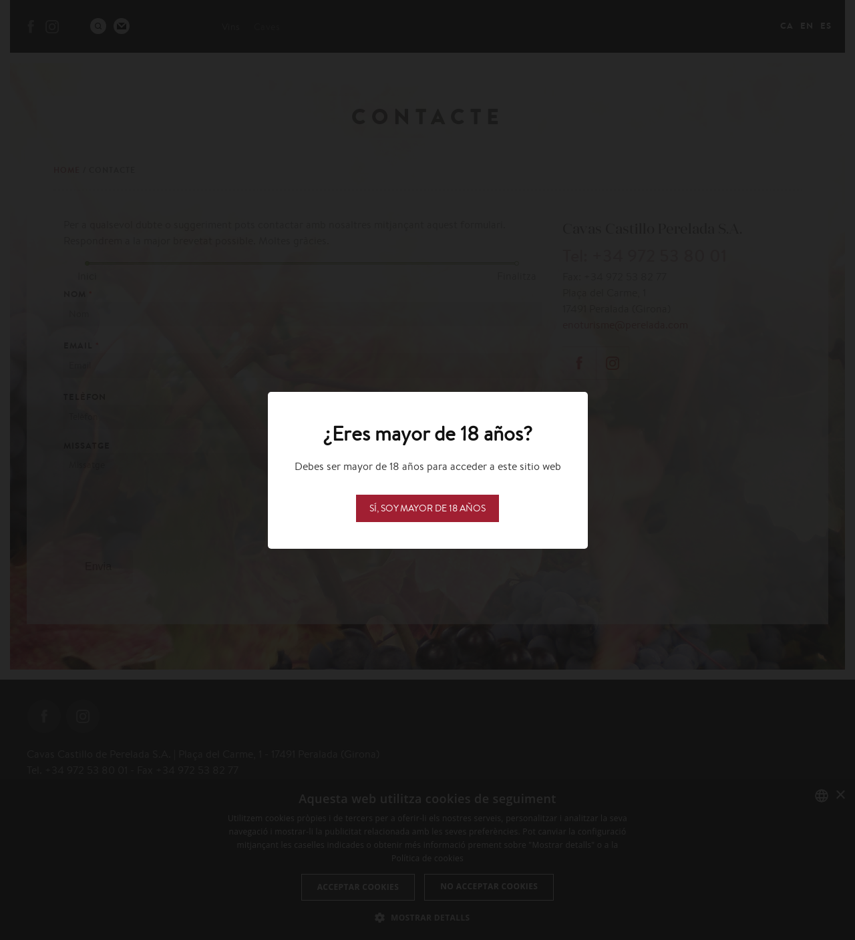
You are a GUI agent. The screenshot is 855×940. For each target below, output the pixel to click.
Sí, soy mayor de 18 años (427, 508)
